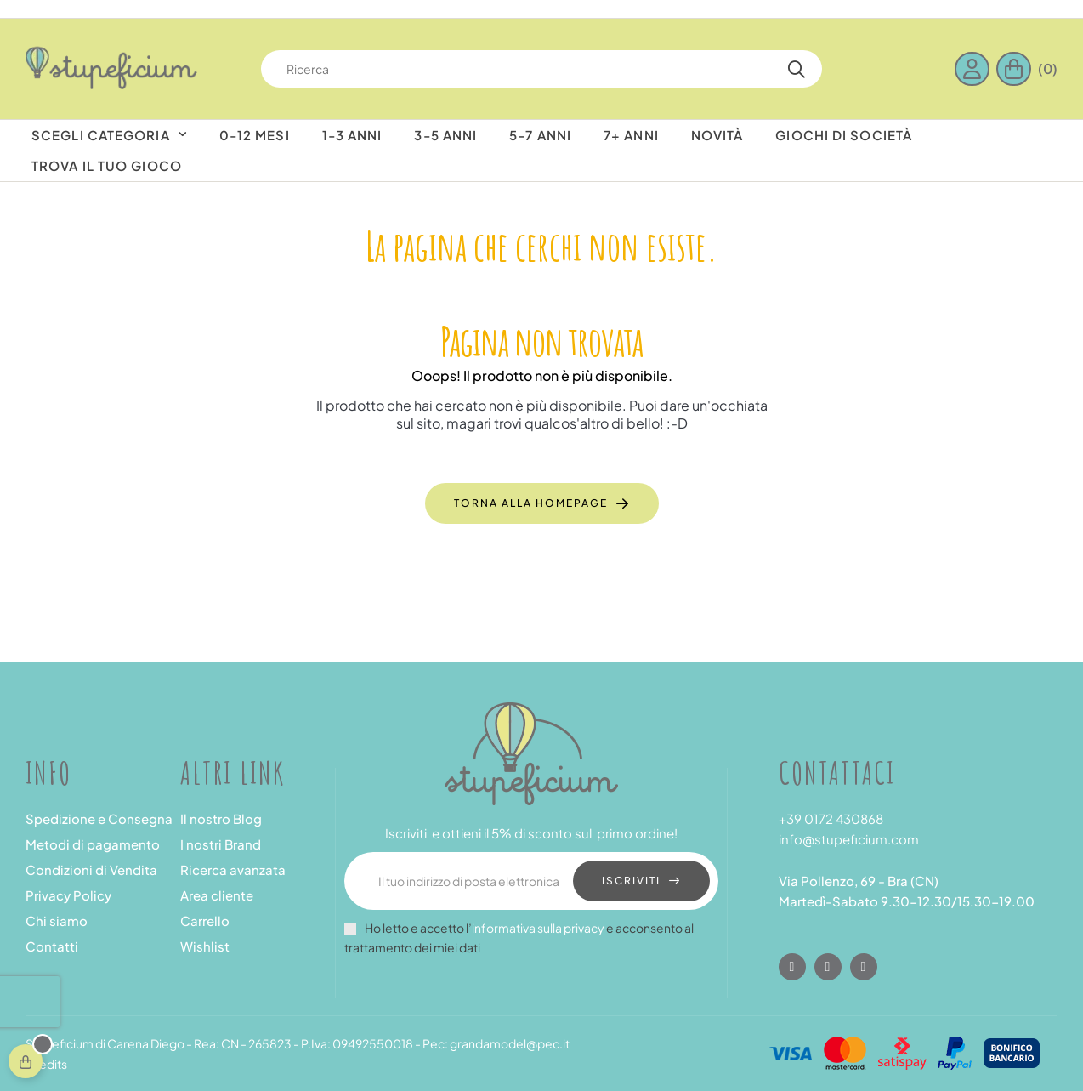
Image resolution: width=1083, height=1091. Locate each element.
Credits (46, 1063)
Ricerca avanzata (233, 869)
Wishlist (205, 946)
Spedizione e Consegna (99, 818)
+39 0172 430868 (831, 818)
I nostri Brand (220, 844)
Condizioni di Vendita (91, 869)
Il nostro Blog (221, 818)
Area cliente (216, 895)
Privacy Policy (68, 895)
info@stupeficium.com (849, 839)
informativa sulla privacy (538, 927)
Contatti (52, 946)
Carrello (205, 920)
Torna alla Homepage (531, 503)
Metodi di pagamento (93, 844)
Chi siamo (57, 920)
